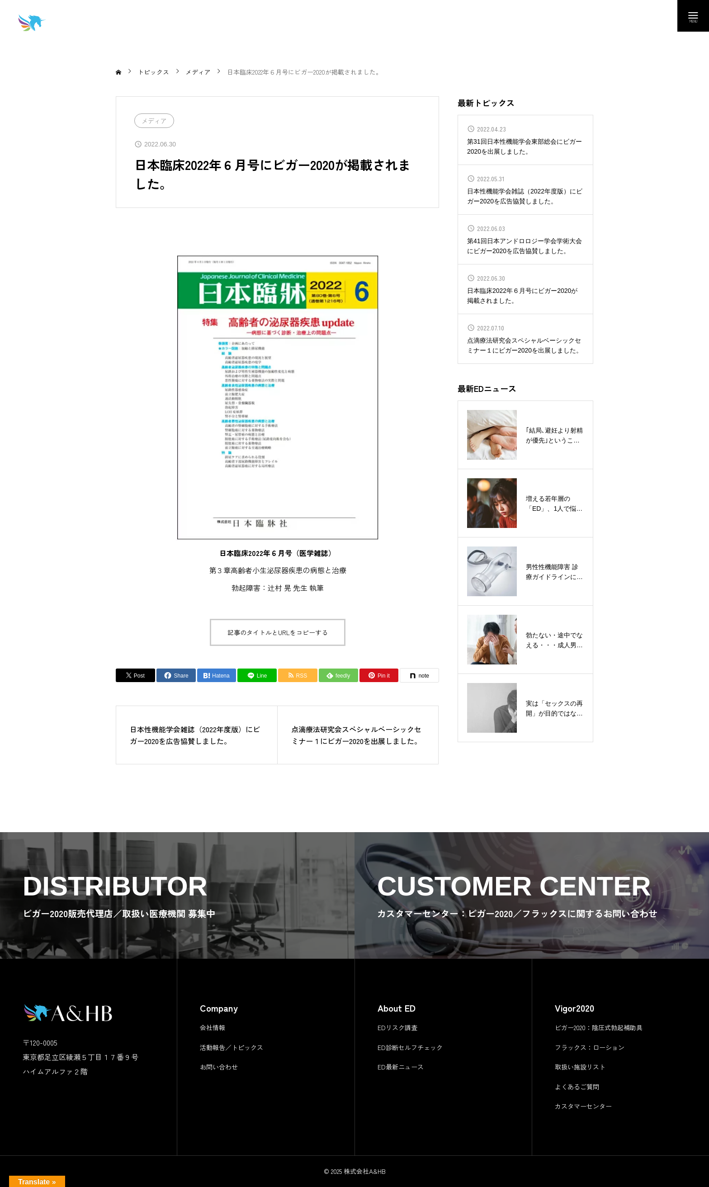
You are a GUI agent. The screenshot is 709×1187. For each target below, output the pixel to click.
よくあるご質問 (577, 1086)
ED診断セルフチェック (410, 1047)
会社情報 (212, 1027)
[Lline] (257, 675)
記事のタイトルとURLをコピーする (277, 632)
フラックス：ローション (589, 1047)
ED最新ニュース (401, 1066)
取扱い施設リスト (580, 1066)
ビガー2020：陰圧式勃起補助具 (599, 1027)
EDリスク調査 (397, 1027)
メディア (154, 120)
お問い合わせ (219, 1066)
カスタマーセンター (583, 1106)
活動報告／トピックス (231, 1047)
